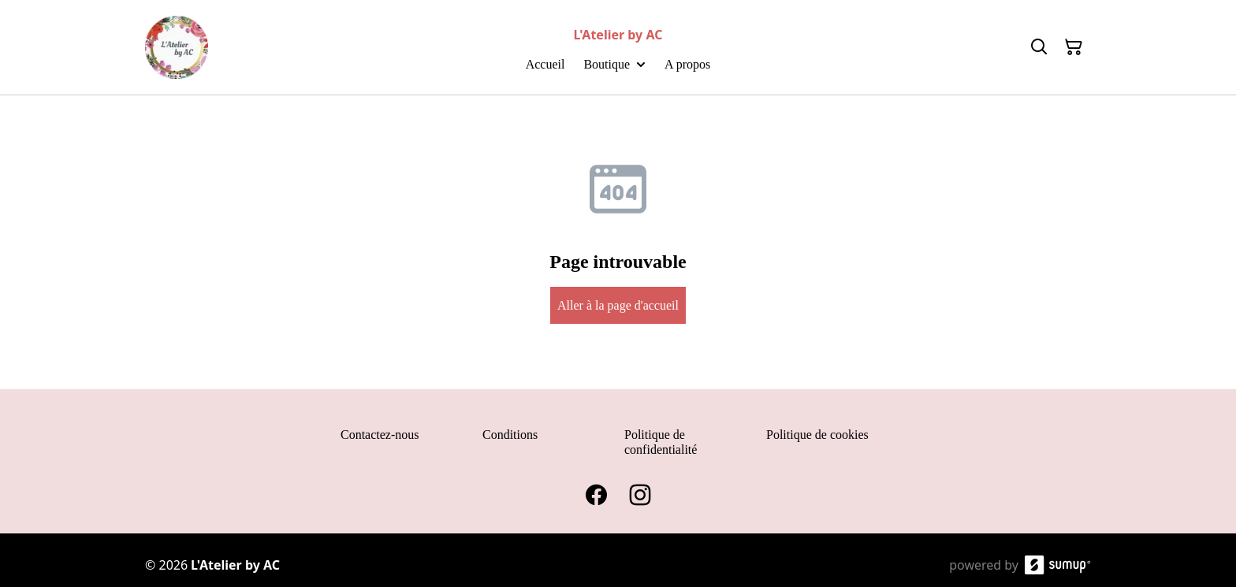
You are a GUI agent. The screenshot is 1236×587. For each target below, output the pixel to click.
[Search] (1039, 47)
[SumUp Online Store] (1058, 564)
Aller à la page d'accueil (618, 305)
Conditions (510, 434)
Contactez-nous (380, 434)
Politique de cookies (817, 434)
